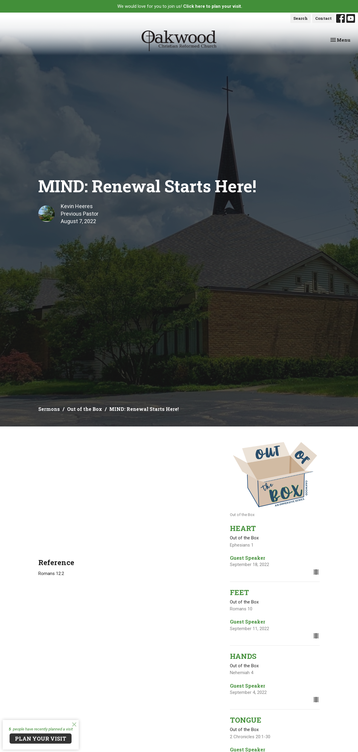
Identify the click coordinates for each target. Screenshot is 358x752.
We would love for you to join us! (179, 6)
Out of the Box (84, 409)
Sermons (49, 409)
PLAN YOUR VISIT (40, 738)
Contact (323, 18)
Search (300, 18)
